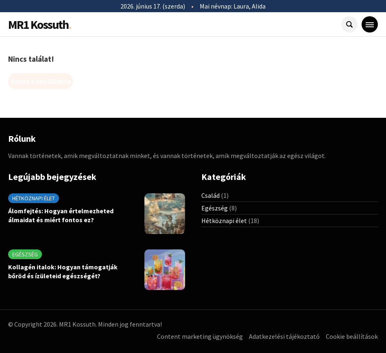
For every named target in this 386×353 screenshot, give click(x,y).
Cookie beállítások (352, 336)
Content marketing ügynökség (200, 336)
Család (210, 195)
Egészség (25, 254)
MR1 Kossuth (39, 24)
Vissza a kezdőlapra (40, 81)
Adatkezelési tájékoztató (284, 336)
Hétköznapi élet (33, 198)
